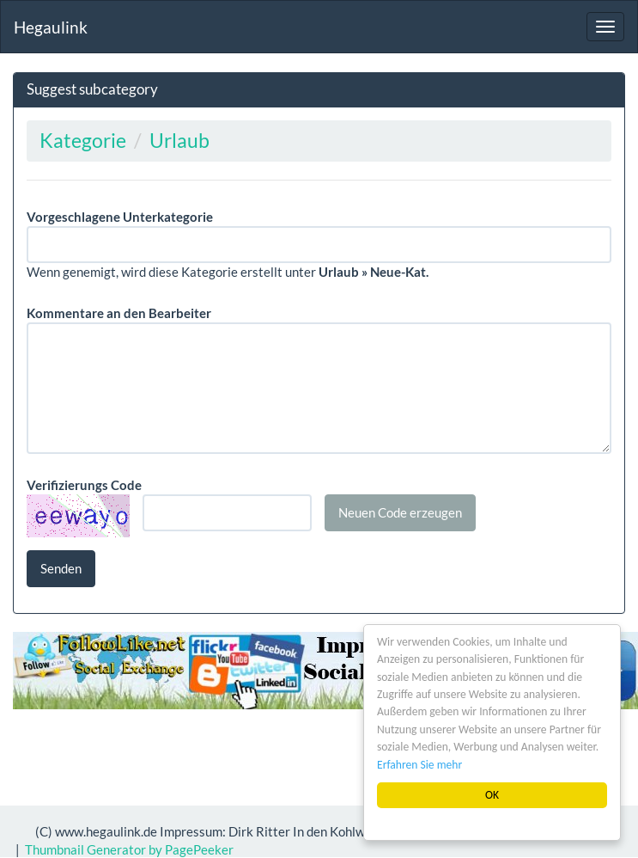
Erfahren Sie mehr (419, 764)
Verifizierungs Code (84, 485)
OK (492, 795)
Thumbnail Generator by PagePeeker (129, 849)
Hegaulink (51, 27)
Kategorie (82, 140)
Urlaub (179, 140)
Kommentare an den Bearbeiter (119, 313)
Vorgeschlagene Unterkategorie (120, 216)
